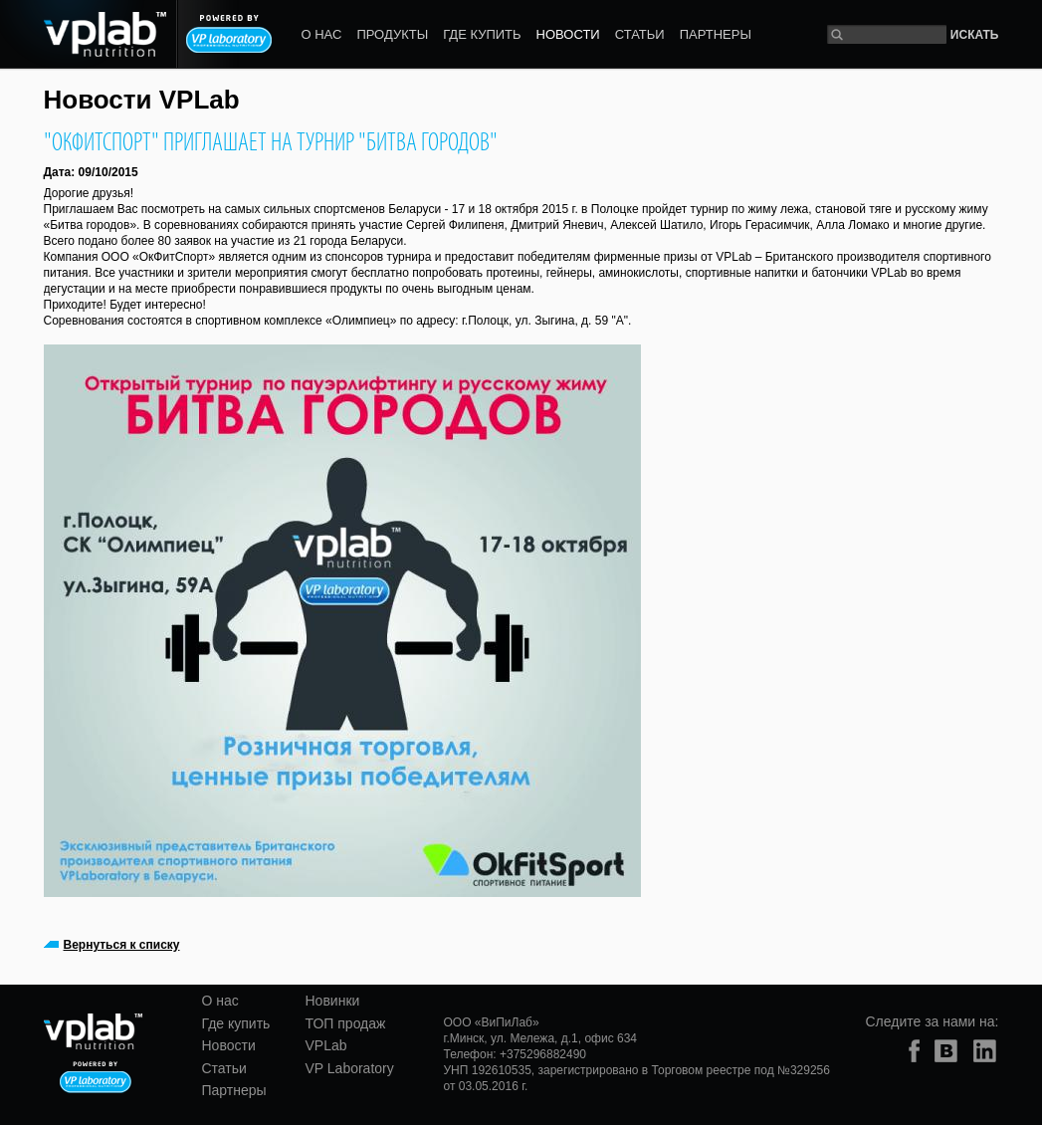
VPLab (326, 1045)
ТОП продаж (346, 1023)
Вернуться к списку (122, 945)
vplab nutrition (94, 1032)
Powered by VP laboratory (229, 34)
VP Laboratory (350, 1068)
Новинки (333, 1001)
